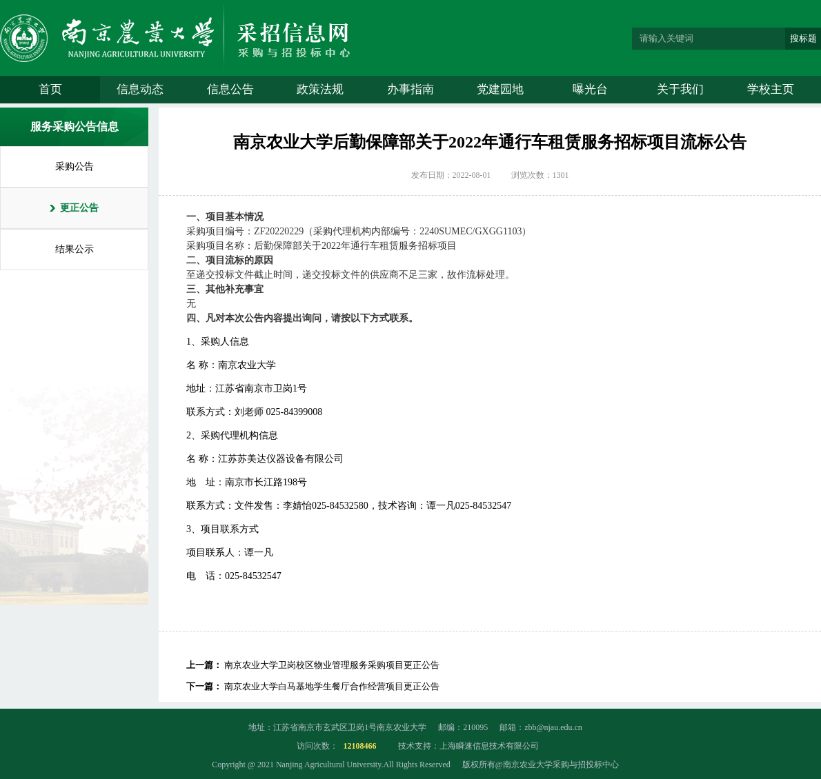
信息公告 (230, 89)
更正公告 (79, 208)
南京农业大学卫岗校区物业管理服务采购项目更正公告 (331, 665)
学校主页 (770, 89)
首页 (50, 89)
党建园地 (500, 89)
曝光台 (590, 89)
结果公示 (74, 249)
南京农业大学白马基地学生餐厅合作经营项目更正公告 (331, 686)
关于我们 (680, 89)
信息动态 (140, 89)
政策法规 (320, 89)
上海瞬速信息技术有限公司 (489, 746)
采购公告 (74, 166)
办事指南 (410, 89)
